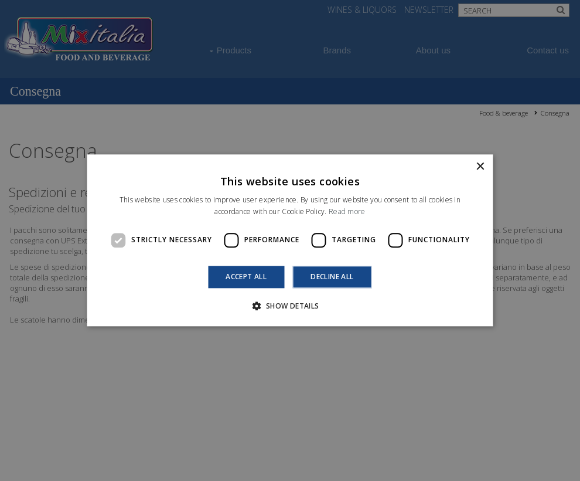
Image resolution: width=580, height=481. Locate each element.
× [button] (480, 166)
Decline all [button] (332, 277)
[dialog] (290, 240)
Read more (347, 212)
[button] (290, 306)
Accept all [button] (246, 277)
